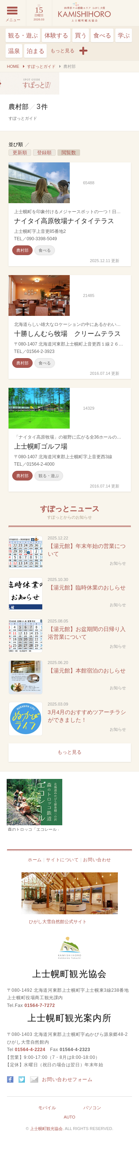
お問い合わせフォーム (61, 1079)
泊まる (35, 51)
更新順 (20, 152)
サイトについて (62, 859)
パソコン (92, 1107)
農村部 (29, 83)
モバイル (47, 1107)
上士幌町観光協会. (47, 1128)
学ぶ (124, 35)
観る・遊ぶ (23, 35)
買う (81, 35)
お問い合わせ (97, 859)
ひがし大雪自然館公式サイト (58, 921)
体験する (56, 35)
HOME (13, 66)
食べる (102, 35)
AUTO (69, 1117)
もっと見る (69, 752)
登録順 (44, 152)
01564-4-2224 (30, 1049)
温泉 (14, 51)
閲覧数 (69, 152)
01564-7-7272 (39, 1005)
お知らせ (118, 563)
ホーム (35, 859)
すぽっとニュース (69, 509)
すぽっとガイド (41, 66)
